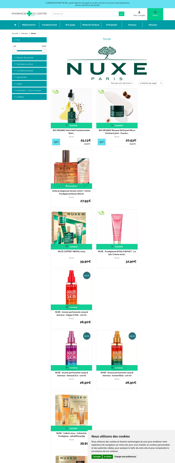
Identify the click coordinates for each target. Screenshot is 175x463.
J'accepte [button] (97, 457)
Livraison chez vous (123, 370)
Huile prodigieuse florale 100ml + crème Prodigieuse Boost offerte (145, 126)
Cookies (67, 399)
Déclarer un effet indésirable (75, 377)
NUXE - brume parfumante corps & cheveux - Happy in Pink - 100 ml (146, 181)
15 (89, 314)
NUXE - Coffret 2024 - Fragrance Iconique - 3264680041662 (107, 292)
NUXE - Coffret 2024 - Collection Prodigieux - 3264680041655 (146, 237)
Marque (25, 33)
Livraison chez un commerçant (127, 372)
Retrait (29, 329)
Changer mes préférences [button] (125, 457)
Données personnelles (72, 396)
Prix (17, 40)
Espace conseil (69, 387)
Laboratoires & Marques (73, 382)
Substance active (23, 64)
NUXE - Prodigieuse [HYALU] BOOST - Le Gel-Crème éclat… (107, 181)
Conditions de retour (123, 375)
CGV (65, 391)
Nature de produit (23, 57)
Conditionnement (23, 70)
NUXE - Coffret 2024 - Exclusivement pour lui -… (68, 292)
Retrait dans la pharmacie (125, 367)
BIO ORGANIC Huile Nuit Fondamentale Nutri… (68, 126)
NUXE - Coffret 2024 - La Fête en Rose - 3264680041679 (145, 292)
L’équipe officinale (70, 372)
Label (18, 84)
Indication (27, 90)
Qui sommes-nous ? (71, 370)
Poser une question (71, 379)
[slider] (14, 51)
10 (84, 314)
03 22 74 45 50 (21, 388)
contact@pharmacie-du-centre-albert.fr (31, 393)
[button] (121, 83)
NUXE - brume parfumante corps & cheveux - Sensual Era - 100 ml (68, 237)
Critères (19, 97)
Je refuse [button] (108, 457)
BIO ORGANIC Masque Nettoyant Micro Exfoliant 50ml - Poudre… (107, 126)
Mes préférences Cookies (73, 401)
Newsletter (68, 389)
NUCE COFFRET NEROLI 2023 (68, 180)
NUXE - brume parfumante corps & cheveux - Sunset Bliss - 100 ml (106, 237)
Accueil (15, 33)
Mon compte (69, 404)
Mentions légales (70, 394)
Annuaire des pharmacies (74, 408)
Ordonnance (69, 375)
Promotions (68, 384)
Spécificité (20, 77)
